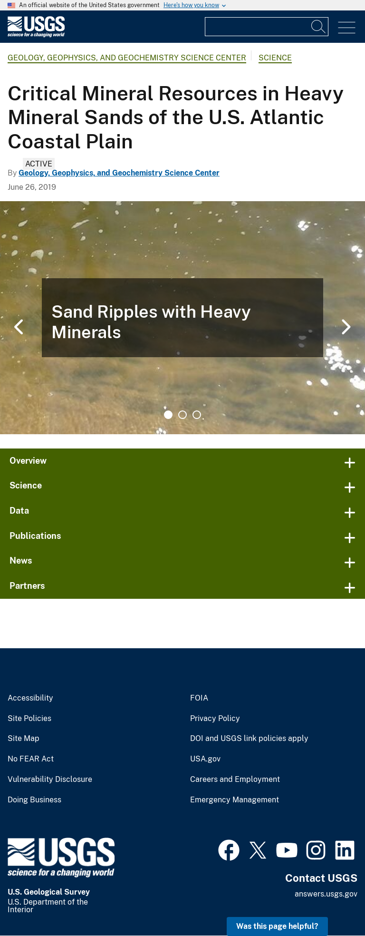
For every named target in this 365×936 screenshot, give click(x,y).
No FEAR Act (31, 759)
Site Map (23, 738)
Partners (27, 586)
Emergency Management (234, 800)
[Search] (318, 26)
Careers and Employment (235, 779)
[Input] (266, 26)
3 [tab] (196, 414)
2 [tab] (182, 414)
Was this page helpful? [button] (277, 926)
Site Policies (29, 718)
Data (19, 511)
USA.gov (205, 759)
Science (275, 57)
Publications (35, 536)
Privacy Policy (215, 718)
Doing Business (34, 800)
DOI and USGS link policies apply (249, 738)
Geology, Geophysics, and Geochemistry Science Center (127, 57)
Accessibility (30, 698)
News (21, 561)
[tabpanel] (182, 317)
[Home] (36, 34)
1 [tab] (168, 414)
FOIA (199, 698)
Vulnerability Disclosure (50, 779)
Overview (28, 461)
